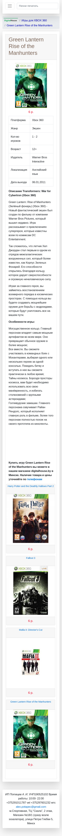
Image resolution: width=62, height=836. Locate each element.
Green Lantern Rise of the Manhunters (29, 25)
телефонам (34, 479)
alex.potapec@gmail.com (31, 806)
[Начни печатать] (37, 6)
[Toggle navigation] (9, 6)
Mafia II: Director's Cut (30, 629)
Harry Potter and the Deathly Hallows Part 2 (31, 486)
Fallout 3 (30, 558)
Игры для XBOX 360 (34, 20)
